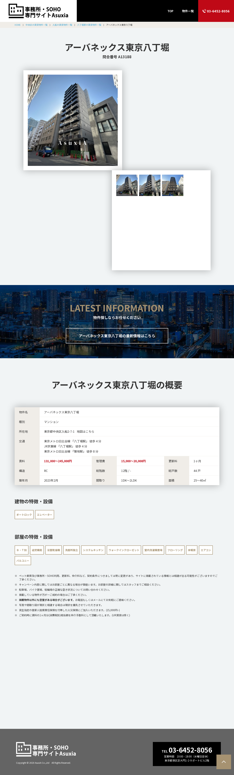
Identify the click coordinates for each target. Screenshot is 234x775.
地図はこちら (85, 431)
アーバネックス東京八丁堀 (117, 47)
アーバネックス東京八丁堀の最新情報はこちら (117, 335)
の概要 (117, 384)
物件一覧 (188, 11)
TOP (170, 11)
